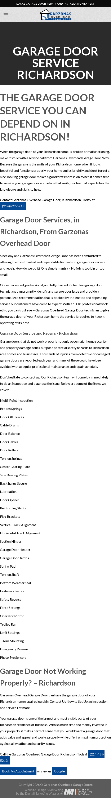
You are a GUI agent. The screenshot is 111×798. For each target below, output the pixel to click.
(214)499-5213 (13, 206)
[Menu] (5, 14)
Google (59, 771)
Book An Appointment (18, 771)
